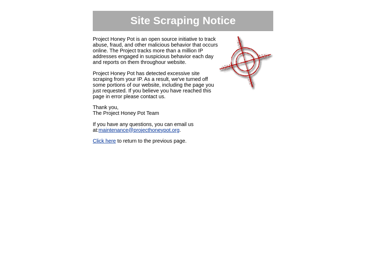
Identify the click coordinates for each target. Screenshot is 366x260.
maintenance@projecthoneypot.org (139, 130)
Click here (104, 141)
